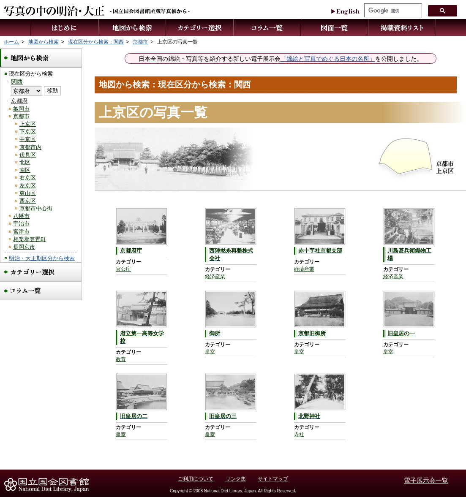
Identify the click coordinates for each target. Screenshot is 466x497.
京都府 (19, 101)
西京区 (27, 201)
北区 (24, 162)
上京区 (27, 124)
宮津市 (21, 231)
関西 (17, 81)
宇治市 (21, 223)
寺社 (299, 434)
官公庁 (123, 269)
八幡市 (21, 216)
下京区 (27, 131)
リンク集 (236, 479)
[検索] (392, 10)
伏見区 (27, 155)
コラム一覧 (267, 27)
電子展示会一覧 (426, 480)
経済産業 (215, 277)
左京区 (27, 185)
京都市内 (30, 147)
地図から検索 (132, 27)
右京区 (27, 177)
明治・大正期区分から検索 (42, 258)
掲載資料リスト (402, 27)
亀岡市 (21, 109)
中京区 (27, 139)
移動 (52, 90)
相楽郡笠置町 (29, 239)
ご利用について (195, 479)
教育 (121, 359)
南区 (24, 170)
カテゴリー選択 (200, 27)
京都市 (21, 116)
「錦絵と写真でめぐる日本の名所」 (328, 59)
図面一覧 (334, 27)
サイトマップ (273, 479)
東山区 (27, 193)
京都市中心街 (35, 208)
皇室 (210, 352)
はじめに (64, 27)
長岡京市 (24, 247)
